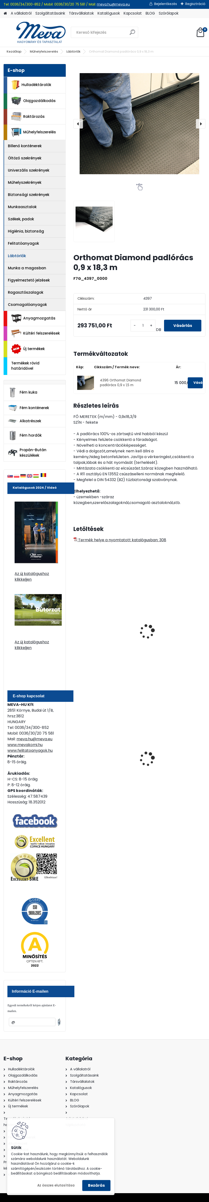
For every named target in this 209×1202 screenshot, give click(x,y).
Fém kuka (22, 392)
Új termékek (28, 349)
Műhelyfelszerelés (44, 51)
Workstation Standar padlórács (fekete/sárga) (169, 640)
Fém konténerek (28, 407)
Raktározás (28, 116)
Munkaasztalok (22, 206)
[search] (132, 34)
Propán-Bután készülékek (27, 452)
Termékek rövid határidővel (25, 366)
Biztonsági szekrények (28, 194)
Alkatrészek (24, 421)
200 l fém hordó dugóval (167, 762)
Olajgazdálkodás (33, 101)
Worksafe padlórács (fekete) (104, 615)
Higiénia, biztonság (26, 231)
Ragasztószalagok (25, 292)
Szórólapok (168, 13)
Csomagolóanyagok (27, 304)
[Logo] (36, 32)
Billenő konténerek (25, 145)
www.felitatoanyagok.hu (30, 750)
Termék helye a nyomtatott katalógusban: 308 (119, 540)
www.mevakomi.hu (25, 744)
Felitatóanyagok (23, 243)
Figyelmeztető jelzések (29, 280)
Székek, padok (21, 219)
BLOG (150, 13)
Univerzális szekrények (28, 170)
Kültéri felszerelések (35, 333)
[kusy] (142, 325)
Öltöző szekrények (24, 158)
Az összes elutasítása (56, 1185)
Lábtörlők (73, 51)
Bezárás (96, 1185)
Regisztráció (195, 3)
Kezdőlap (14, 51)
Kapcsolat (133, 13)
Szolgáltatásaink (50, 13)
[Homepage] (5, 13)
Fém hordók (25, 436)
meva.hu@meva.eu (113, 4)
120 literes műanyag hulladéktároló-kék (96, 764)
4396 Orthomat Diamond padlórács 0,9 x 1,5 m (120, 382)
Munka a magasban (27, 268)
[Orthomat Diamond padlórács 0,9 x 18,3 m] (139, 124)
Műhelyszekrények (24, 182)
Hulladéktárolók (31, 85)
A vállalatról (21, 13)
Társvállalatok (81, 13)
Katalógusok (109, 13)
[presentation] (78, 124)
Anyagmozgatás (33, 318)
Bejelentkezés (165, 3)
